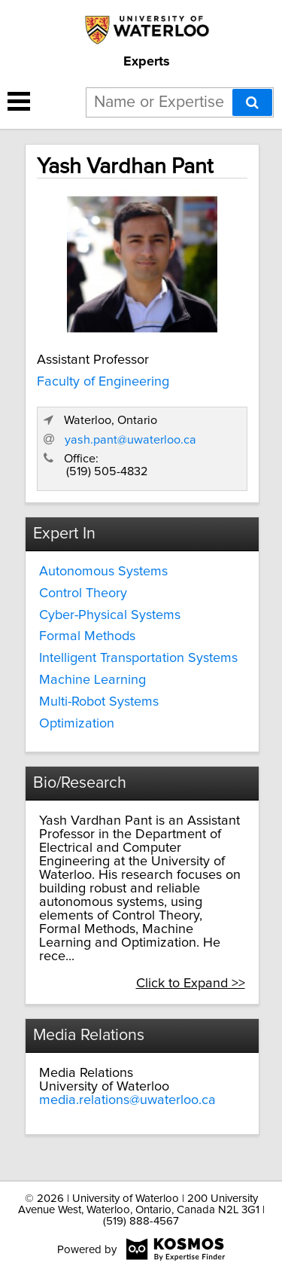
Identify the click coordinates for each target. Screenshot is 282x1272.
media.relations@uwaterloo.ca (127, 1100)
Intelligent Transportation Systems (138, 658)
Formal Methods (87, 636)
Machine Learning (92, 680)
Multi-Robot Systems (99, 702)
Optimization (76, 724)
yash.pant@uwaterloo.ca (130, 440)
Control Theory (83, 593)
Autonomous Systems (103, 571)
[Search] (252, 102)
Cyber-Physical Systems (109, 615)
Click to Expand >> (190, 983)
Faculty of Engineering (103, 382)
